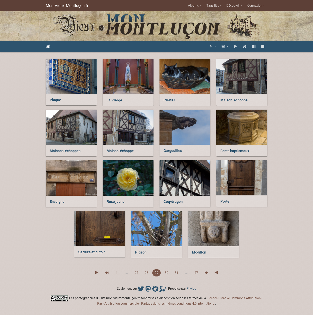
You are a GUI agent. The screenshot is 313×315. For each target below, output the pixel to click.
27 (136, 273)
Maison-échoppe (234, 100)
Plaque (55, 100)
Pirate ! (169, 100)
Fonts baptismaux (234, 151)
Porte (224, 201)
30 (166, 273)
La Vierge (114, 100)
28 (146, 273)
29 (156, 273)
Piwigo (191, 288)
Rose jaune (116, 202)
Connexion (254, 5)
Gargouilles (172, 151)
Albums (193, 5)
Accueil (48, 46)
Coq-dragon (173, 202)
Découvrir (233, 5)
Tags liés (212, 5)
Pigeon (141, 252)
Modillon (199, 252)
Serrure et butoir (91, 252)
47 (196, 273)
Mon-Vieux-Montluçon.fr (67, 5)
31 (176, 273)
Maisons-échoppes (65, 151)
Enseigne (57, 202)
